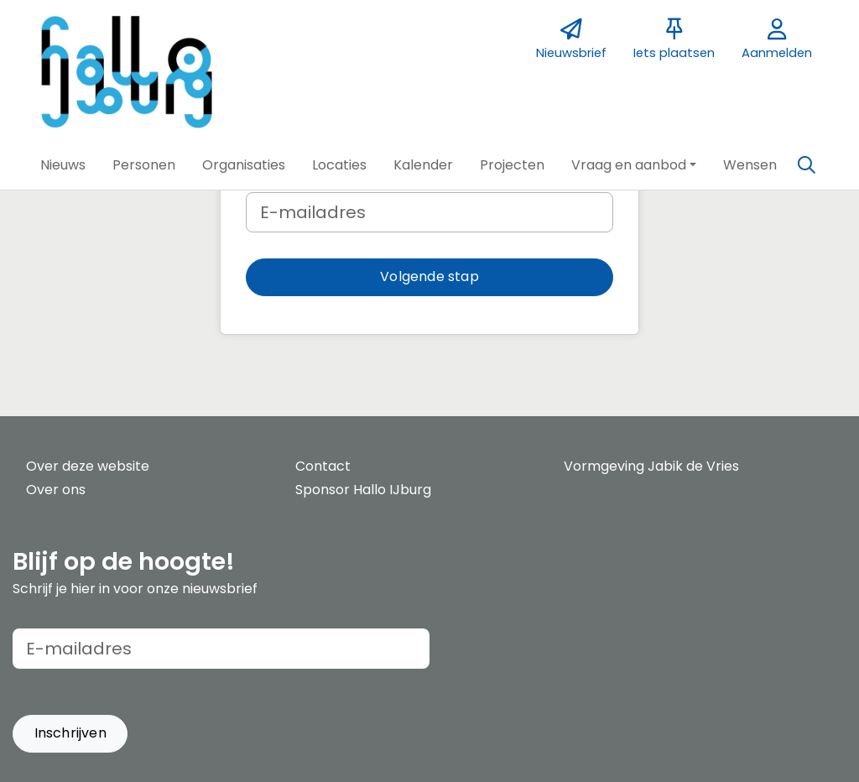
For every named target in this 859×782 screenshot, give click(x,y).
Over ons (56, 489)
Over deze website (87, 466)
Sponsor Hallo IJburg (363, 489)
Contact (323, 466)
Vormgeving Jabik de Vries (651, 466)
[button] (63, 165)
